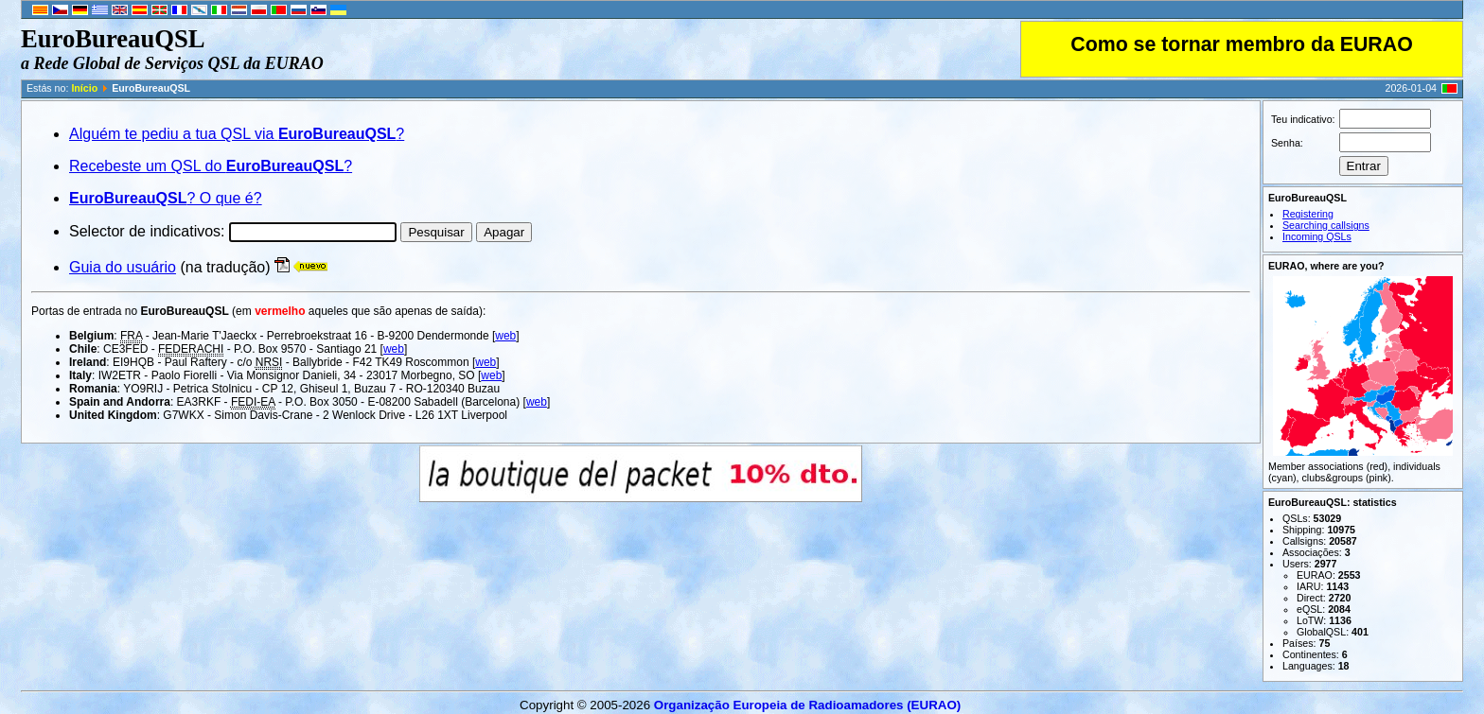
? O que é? (165, 198)
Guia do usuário (122, 267)
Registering (1308, 213)
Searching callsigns (1325, 225)
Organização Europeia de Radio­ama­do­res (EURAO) (807, 705)
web (505, 335)
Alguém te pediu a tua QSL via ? (236, 134)
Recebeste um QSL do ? (210, 166)
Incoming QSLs (1317, 236)
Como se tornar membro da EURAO (1241, 44)
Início (84, 88)
